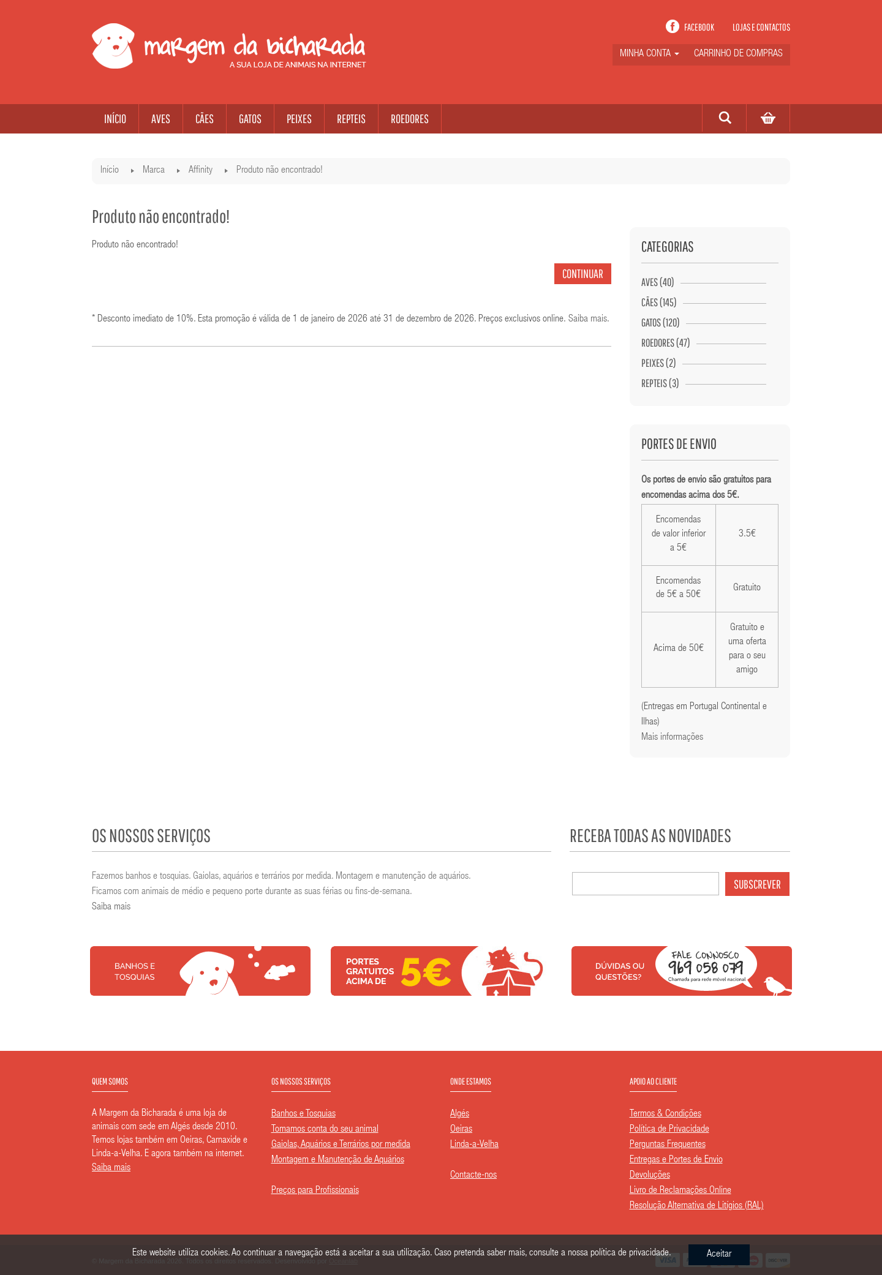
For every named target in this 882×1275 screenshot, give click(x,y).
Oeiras (461, 1130)
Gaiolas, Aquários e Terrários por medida (340, 1145)
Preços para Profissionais (315, 1191)
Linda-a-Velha (474, 1145)
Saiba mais (587, 320)
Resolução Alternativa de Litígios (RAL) (697, 1206)
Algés (459, 1114)
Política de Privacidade (669, 1130)
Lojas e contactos (761, 26)
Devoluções (650, 1176)
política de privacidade (629, 1253)
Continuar (582, 273)
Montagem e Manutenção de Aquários (337, 1160)
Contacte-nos (473, 1176)
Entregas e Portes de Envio (676, 1160)
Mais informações (672, 738)
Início (109, 171)
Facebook (699, 26)
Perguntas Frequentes (668, 1145)
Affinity (201, 171)
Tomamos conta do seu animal (325, 1130)
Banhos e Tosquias (303, 1114)
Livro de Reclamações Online (680, 1191)
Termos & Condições (665, 1114)
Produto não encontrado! (279, 171)
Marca (154, 171)
